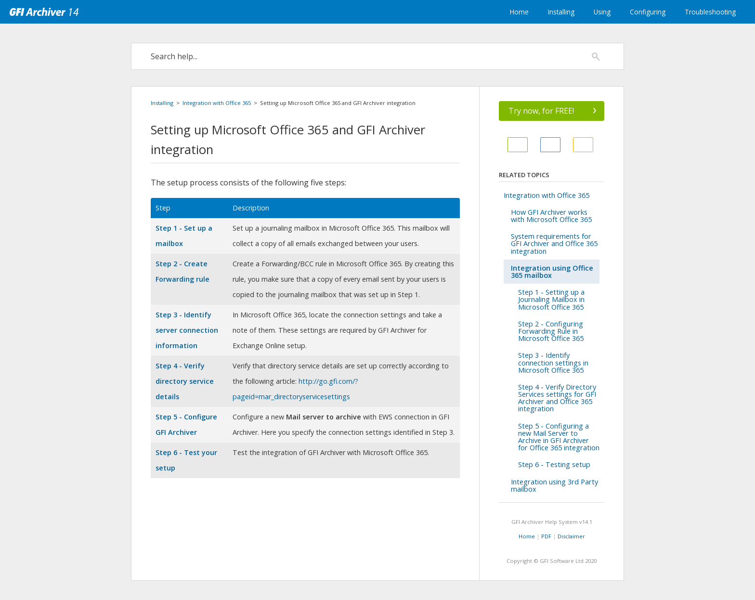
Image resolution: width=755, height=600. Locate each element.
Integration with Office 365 (216, 102)
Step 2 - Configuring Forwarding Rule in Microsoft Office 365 (551, 331)
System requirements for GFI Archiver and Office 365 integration (554, 243)
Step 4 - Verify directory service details (185, 381)
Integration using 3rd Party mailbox (554, 485)
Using (602, 11)
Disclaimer (571, 536)
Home (519, 11)
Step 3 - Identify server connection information (187, 330)
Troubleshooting (710, 11)
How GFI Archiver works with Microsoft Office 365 (551, 216)
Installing (561, 11)
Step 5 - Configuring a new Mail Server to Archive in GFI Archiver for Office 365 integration (558, 437)
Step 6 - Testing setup (554, 464)
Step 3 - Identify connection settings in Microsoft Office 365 (553, 362)
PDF (546, 536)
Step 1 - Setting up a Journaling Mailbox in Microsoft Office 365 (551, 299)
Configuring (647, 11)
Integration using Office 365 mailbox (552, 271)
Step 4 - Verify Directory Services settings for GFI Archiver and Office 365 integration (557, 398)
